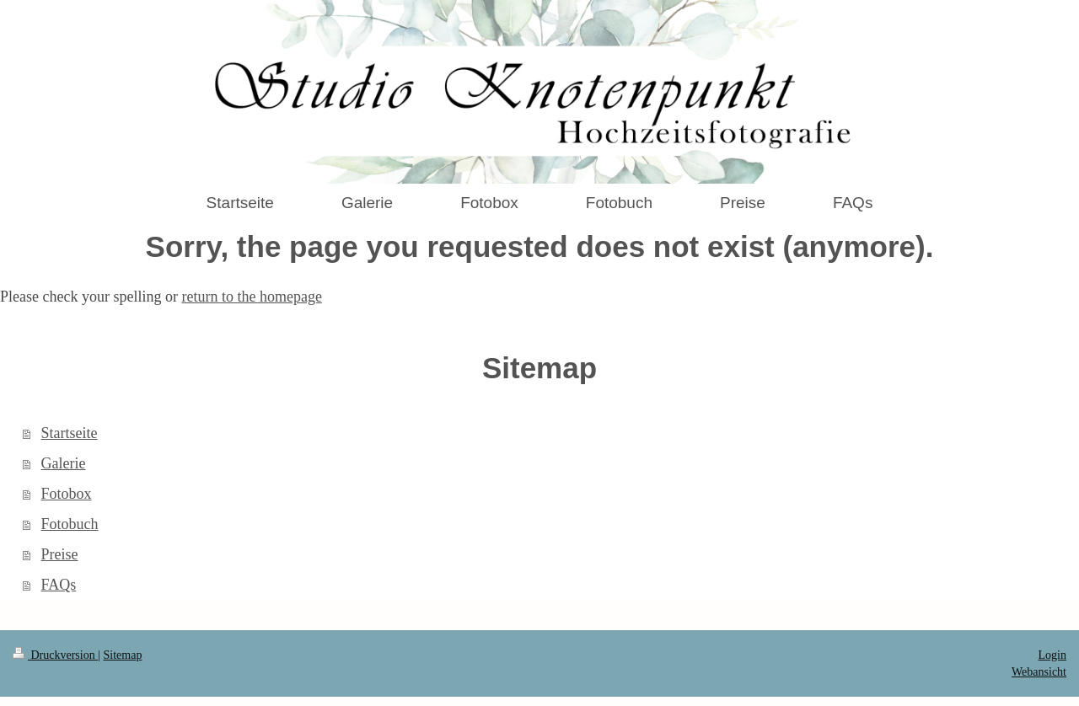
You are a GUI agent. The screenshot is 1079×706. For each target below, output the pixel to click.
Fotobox (66, 493)
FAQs (59, 584)
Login (1052, 655)
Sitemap (123, 655)
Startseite (69, 433)
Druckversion (55, 655)
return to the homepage (251, 296)
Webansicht (1039, 672)
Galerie (63, 463)
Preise (59, 554)
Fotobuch (70, 524)
